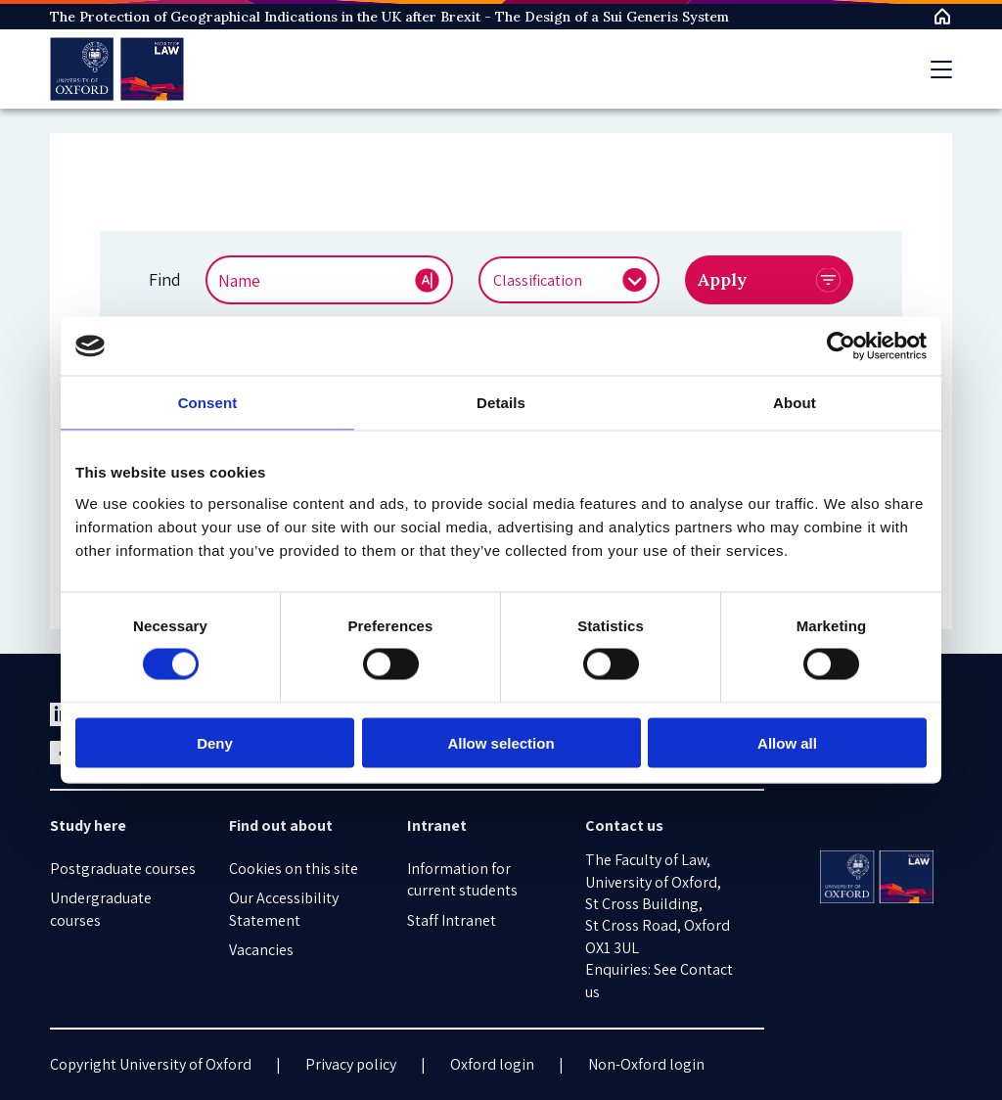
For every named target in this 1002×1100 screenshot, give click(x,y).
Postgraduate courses (123, 868)
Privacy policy (350, 1064)
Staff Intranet (451, 920)
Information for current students (462, 879)
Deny (215, 742)
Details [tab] (501, 402)
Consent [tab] (208, 402)
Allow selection (500, 742)
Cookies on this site (293, 868)
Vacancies (261, 950)
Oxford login (492, 1064)
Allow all (787, 742)
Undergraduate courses (101, 909)
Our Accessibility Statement (284, 909)
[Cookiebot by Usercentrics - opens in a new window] (841, 346)
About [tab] (794, 402)
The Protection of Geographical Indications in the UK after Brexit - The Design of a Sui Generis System (389, 16)
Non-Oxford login (646, 1064)
